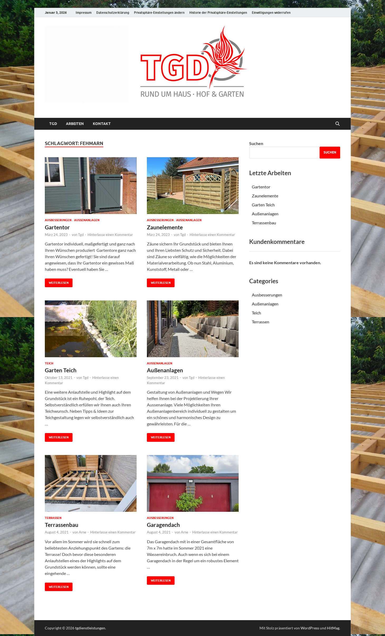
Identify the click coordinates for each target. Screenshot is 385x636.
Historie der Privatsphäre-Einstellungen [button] (218, 13)
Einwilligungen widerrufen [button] (271, 13)
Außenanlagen (86, 220)
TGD (53, 124)
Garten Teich (60, 370)
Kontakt (102, 124)
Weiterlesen (57, 281)
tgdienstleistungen (90, 628)
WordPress (310, 628)
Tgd (81, 235)
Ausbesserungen (58, 220)
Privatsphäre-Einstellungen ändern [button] (159, 13)
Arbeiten (75, 124)
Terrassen (53, 518)
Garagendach (163, 524)
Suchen (256, 143)
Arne (82, 532)
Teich (49, 363)
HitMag (333, 628)
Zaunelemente (165, 227)
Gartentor (57, 227)
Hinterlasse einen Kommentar (110, 235)
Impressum (84, 13)
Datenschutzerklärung (112, 13)
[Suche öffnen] (337, 124)
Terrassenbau (61, 524)
